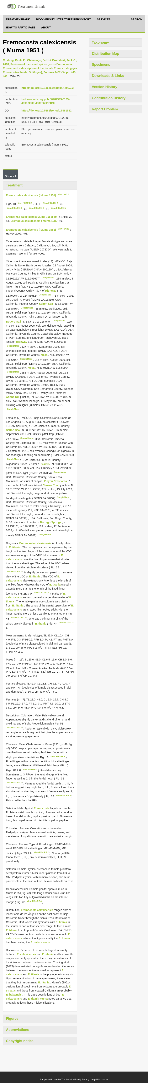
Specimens (101, 65)
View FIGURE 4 (36, 208)
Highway (51, 290)
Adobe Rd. (13, 396)
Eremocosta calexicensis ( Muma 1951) (31, 195)
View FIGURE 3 (14, 208)
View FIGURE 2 (50, 203)
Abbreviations (17, 1030)
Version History (104, 87)
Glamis (45, 464)
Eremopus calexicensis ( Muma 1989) (34, 220)
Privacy (85, 1079)
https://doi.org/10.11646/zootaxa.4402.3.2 (47, 87)
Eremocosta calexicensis (35, 543)
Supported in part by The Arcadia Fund (60, 1079)
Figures (12, 1019)
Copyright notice (20, 1041)
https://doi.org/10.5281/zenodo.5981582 (46, 110)
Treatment (14, 185)
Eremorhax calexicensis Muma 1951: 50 (31, 216)
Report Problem (105, 109)
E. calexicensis (40, 942)
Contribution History (109, 98)
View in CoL (63, 194)
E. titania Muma (38, 998)
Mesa (44, 354)
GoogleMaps (48, 277)
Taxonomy (100, 42)
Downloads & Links (108, 76)
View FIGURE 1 (25, 203)
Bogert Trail (14, 321)
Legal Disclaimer (99, 1079)
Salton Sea (46, 303)
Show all (10, 176)
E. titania (14, 547)
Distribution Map (105, 54)
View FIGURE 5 (58, 208)
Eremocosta (41, 808)
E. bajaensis (14, 994)
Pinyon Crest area (56, 481)
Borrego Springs (51, 522)
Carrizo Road (51, 485)
